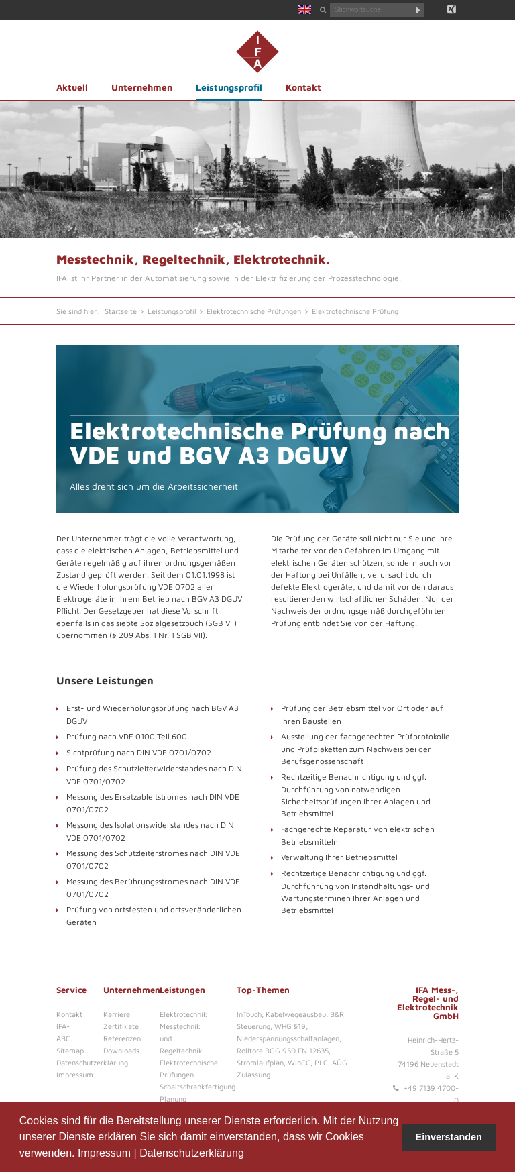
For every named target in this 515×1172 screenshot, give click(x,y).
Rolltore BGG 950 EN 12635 (283, 1050)
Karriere (116, 1014)
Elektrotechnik (183, 1014)
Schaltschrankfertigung (197, 1086)
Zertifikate (121, 1026)
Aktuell (72, 87)
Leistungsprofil (229, 87)
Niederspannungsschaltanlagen (288, 1038)
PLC (321, 1062)
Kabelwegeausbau (296, 1014)
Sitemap (70, 1050)
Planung (173, 1098)
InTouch (249, 1014)
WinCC (299, 1062)
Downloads (121, 1050)
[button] (249, 1155)
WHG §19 (290, 1026)
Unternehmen (141, 87)
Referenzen (122, 1038)
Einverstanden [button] (449, 1137)
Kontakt (303, 87)
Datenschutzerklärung (191, 1153)
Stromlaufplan (260, 1062)
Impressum (104, 1153)
